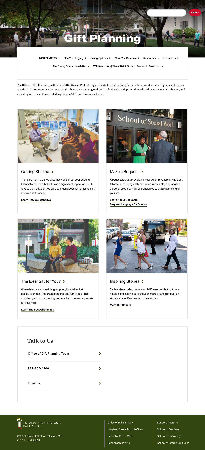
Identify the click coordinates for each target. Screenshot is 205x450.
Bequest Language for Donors (128, 204)
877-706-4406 (38, 368)
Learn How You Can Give (36, 200)
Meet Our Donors (120, 305)
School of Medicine (118, 443)
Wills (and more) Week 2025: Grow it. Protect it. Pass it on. (127, 66)
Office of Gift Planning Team (48, 353)
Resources (149, 58)
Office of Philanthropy (120, 422)
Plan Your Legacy (74, 58)
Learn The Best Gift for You (37, 309)
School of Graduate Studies (173, 443)
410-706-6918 (32, 440)
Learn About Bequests (124, 200)
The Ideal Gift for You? (41, 281)
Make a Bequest (124, 171)
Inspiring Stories (47, 58)
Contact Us (169, 58)
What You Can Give (125, 58)
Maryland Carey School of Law (125, 429)
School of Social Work (120, 436)
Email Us (34, 383)
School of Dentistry (168, 429)
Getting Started (35, 171)
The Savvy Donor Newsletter (70, 66)
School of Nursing (167, 422)
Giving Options (99, 58)
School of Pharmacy (169, 436)
